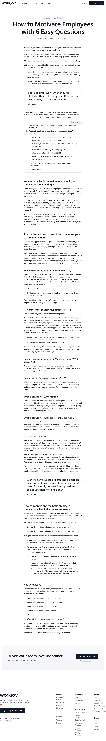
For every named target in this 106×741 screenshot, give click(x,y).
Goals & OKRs (98, 703)
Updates (59, 720)
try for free (26, 660)
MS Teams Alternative (78, 724)
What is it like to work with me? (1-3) (46, 153)
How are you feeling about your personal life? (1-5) (52, 140)
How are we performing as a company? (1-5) (49, 149)
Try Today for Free (12, 710)
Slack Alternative (80, 720)
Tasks (58, 714)
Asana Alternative (81, 712)
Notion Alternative (78, 716)
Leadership (97, 700)
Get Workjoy (96, 3)
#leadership (46, 18)
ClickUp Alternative (78, 734)
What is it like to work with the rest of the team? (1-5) (53, 156)
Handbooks (60, 717)
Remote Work (79, 697)
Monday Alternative (78, 729)
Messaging (60, 702)
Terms (96, 727)
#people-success (58, 18)
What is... (97, 697)
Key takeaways (35, 169)
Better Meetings (99, 706)
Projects (59, 705)
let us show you (86, 661)
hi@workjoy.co (15, 718)
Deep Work (79, 700)
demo (15, 660)
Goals (58, 711)
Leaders (78, 703)
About (48, 3)
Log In (84, 3)
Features (25, 3)
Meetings (59, 708)
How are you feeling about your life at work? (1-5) (51, 137)
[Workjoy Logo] (9, 3)
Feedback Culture (100, 712)
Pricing (34, 3)
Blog (41, 3)
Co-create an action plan (41, 159)
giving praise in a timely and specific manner (48, 203)
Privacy (96, 730)
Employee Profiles (59, 698)
